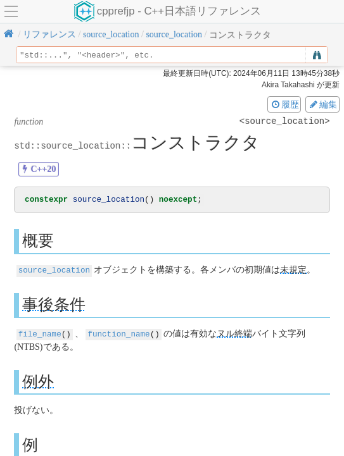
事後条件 (54, 304)
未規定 (293, 270)
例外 (38, 381)
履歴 (284, 104)
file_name (39, 333)
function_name (118, 333)
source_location (54, 270)
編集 (322, 104)
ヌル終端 (234, 333)
